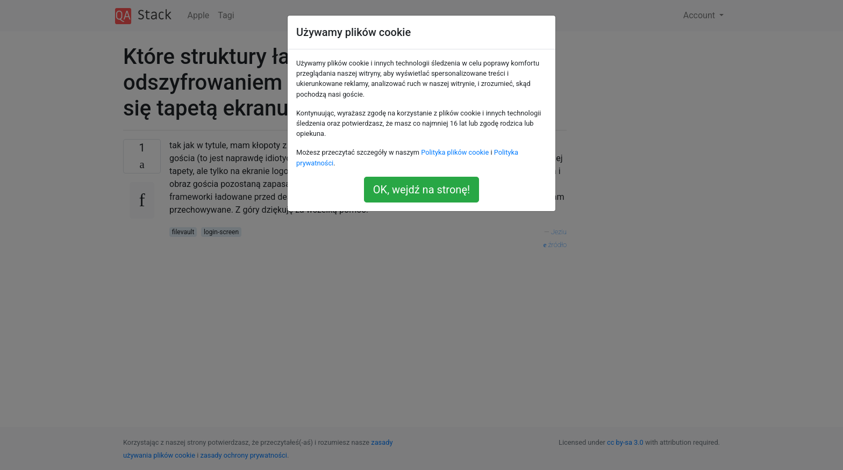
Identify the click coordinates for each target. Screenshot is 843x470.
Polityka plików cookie (455, 152)
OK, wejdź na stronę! (421, 189)
